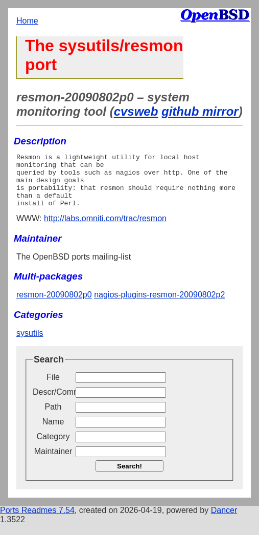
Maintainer (53, 462)
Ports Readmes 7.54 (37, 521)
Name (53, 432)
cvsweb (136, 111)
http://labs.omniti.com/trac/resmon (105, 229)
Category (53, 447)
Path (53, 417)
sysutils (29, 343)
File (53, 387)
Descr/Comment (53, 402)
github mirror (200, 111)
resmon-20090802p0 (54, 305)
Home (27, 20)
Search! (129, 477)
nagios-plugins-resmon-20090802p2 (159, 305)
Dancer (224, 521)
